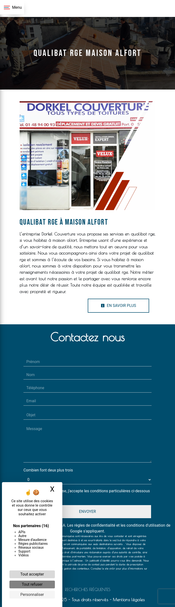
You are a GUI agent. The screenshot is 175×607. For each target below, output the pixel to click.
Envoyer (87, 511)
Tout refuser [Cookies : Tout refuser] (32, 584)
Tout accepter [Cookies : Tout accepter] (32, 574)
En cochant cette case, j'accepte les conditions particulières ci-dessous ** (89, 494)
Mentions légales (128, 599)
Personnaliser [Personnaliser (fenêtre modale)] (32, 594)
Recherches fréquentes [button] (87, 589)
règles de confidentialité (94, 525)
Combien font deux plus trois (48, 470)
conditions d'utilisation (145, 525)
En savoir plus (118, 305)
